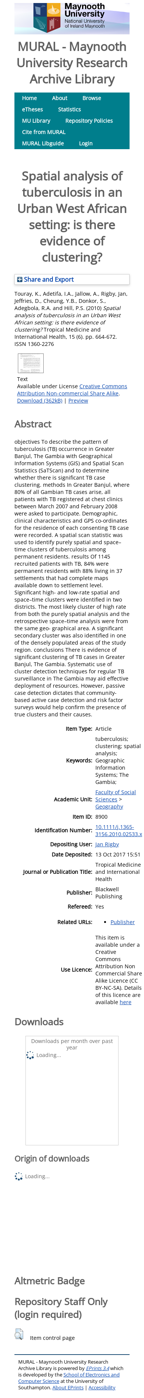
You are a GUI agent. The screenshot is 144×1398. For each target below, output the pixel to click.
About (59, 98)
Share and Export (45, 279)
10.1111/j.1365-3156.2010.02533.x (118, 830)
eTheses (32, 109)
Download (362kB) (39, 400)
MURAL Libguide (43, 143)
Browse (91, 98)
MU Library (36, 120)
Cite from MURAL (43, 132)
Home (29, 98)
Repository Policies (89, 120)
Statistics (69, 109)
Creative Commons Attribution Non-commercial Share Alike (72, 390)
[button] (18, 1334)
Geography (109, 806)
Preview (78, 400)
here (125, 1002)
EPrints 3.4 (97, 1368)
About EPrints (68, 1387)
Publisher (123, 922)
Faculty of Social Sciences (115, 795)
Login (86, 143)
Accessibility (102, 1387)
